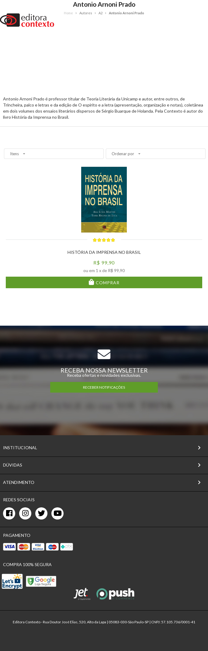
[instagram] (25, 513)
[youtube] (57, 513)
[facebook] (9, 513)
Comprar (107, 282)
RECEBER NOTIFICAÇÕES (104, 387)
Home (68, 13)
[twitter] (41, 513)
